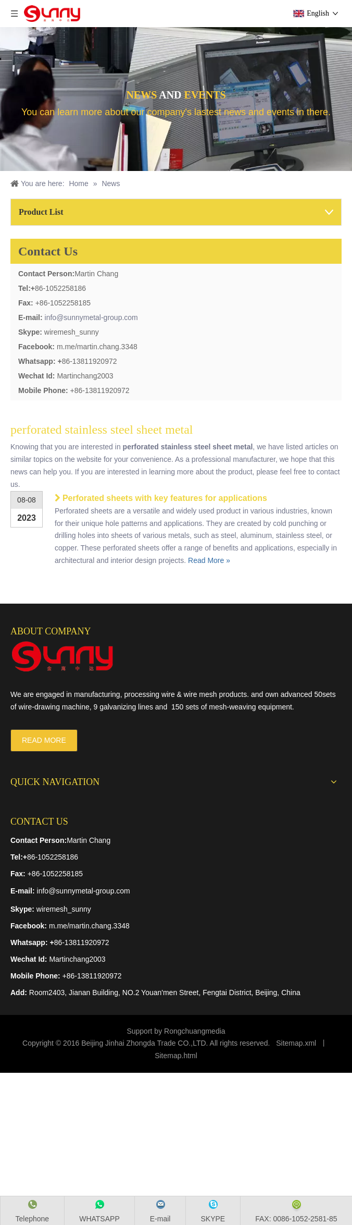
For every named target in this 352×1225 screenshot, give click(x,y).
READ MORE (44, 740)
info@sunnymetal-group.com (91, 317)
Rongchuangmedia (194, 1031)
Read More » (209, 560)
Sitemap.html (176, 1055)
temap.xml (300, 1043)
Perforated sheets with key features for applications (164, 498)
